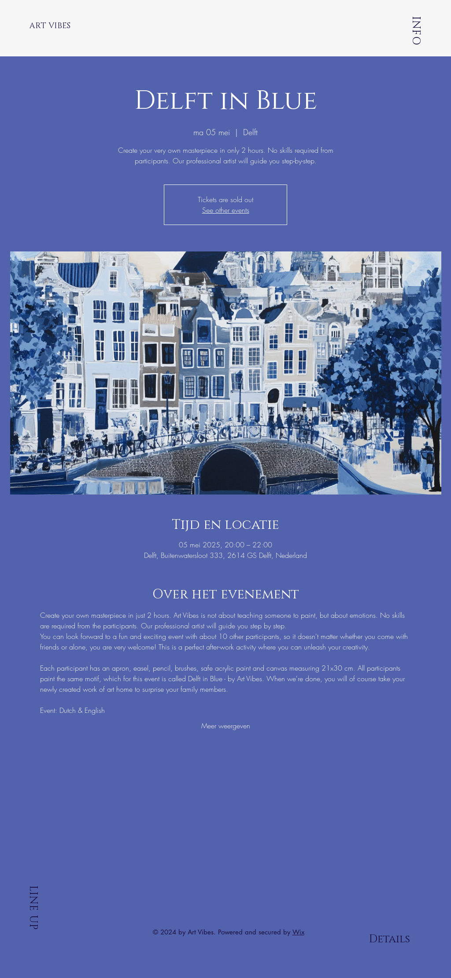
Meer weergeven (225, 726)
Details (389, 939)
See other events (225, 210)
